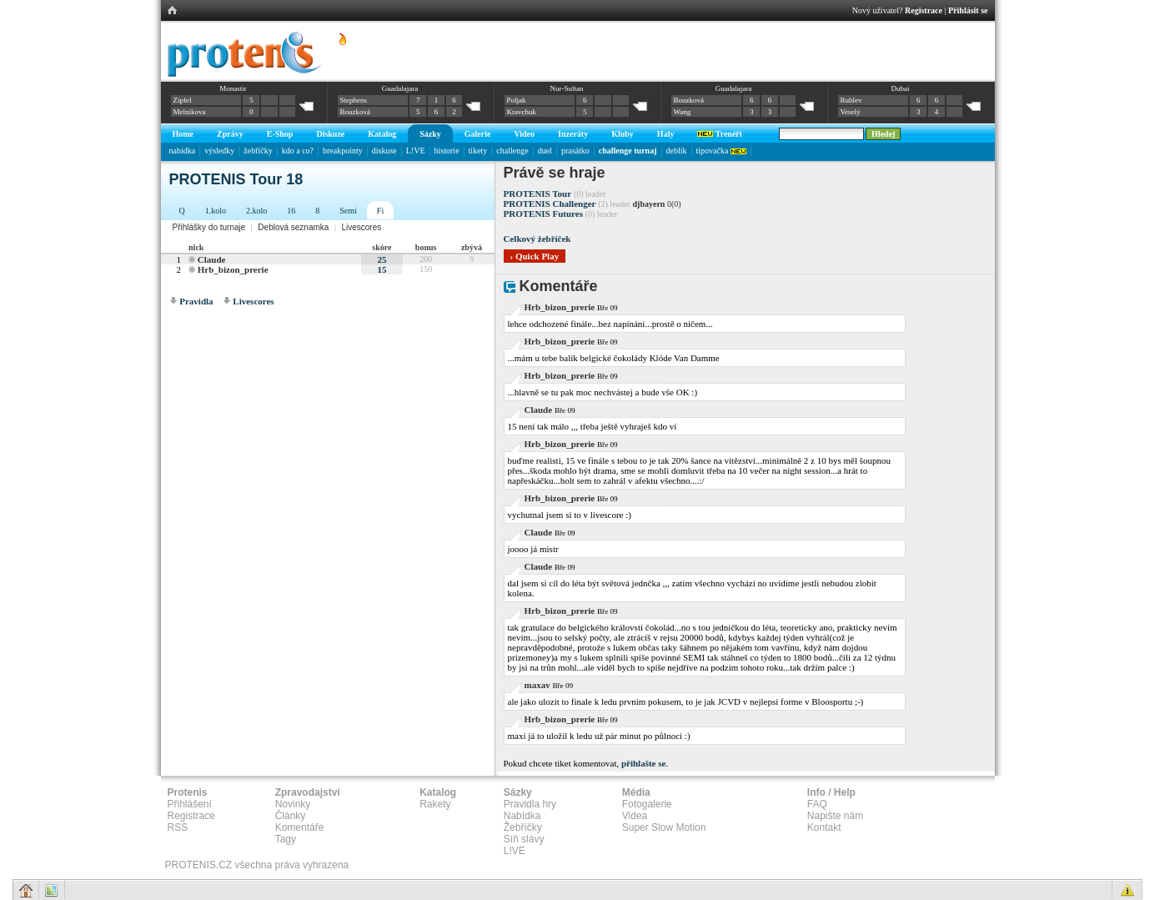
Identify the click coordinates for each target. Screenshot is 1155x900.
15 (381, 269)
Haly (666, 133)
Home (183, 133)
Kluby (622, 133)
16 (291, 210)
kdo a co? (298, 150)
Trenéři (719, 133)
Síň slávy (524, 839)
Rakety (434, 804)
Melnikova (189, 112)
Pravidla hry (530, 804)
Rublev (851, 100)
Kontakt (824, 827)
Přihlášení (190, 804)
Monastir (233, 88)
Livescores (361, 227)
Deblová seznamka (293, 227)
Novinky (293, 804)
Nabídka (522, 816)
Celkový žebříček (537, 239)
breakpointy (343, 150)
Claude (212, 259)
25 (381, 259)
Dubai (900, 88)
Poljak (516, 100)
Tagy (285, 839)
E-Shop (280, 133)
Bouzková (355, 112)
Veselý (851, 112)
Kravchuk (522, 112)
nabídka (182, 150)
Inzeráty (573, 133)
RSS (178, 827)
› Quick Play (535, 256)
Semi (348, 210)
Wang (682, 112)
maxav (537, 685)
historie (446, 150)
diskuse (384, 150)
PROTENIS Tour (538, 194)
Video (524, 133)
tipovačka (721, 150)
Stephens (354, 100)
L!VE (415, 150)
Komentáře (299, 827)
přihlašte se (643, 763)
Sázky (430, 133)
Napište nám (835, 816)
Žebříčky (523, 827)
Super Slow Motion (664, 827)
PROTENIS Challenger (550, 204)
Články (290, 816)
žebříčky (258, 150)
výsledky (219, 150)
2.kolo (256, 210)
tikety (478, 150)
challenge (512, 150)
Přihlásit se (968, 10)
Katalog (382, 133)
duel (545, 150)
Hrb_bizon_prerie (233, 269)
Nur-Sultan (567, 88)
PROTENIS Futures (543, 214)
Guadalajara (400, 88)
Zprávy (230, 133)
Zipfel (182, 100)
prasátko (575, 150)
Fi (380, 210)
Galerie (478, 133)
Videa (634, 816)
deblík (676, 150)
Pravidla (196, 301)
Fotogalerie (647, 804)
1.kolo (215, 210)
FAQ (817, 804)
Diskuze (330, 133)
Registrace (923, 10)
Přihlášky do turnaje (209, 227)
